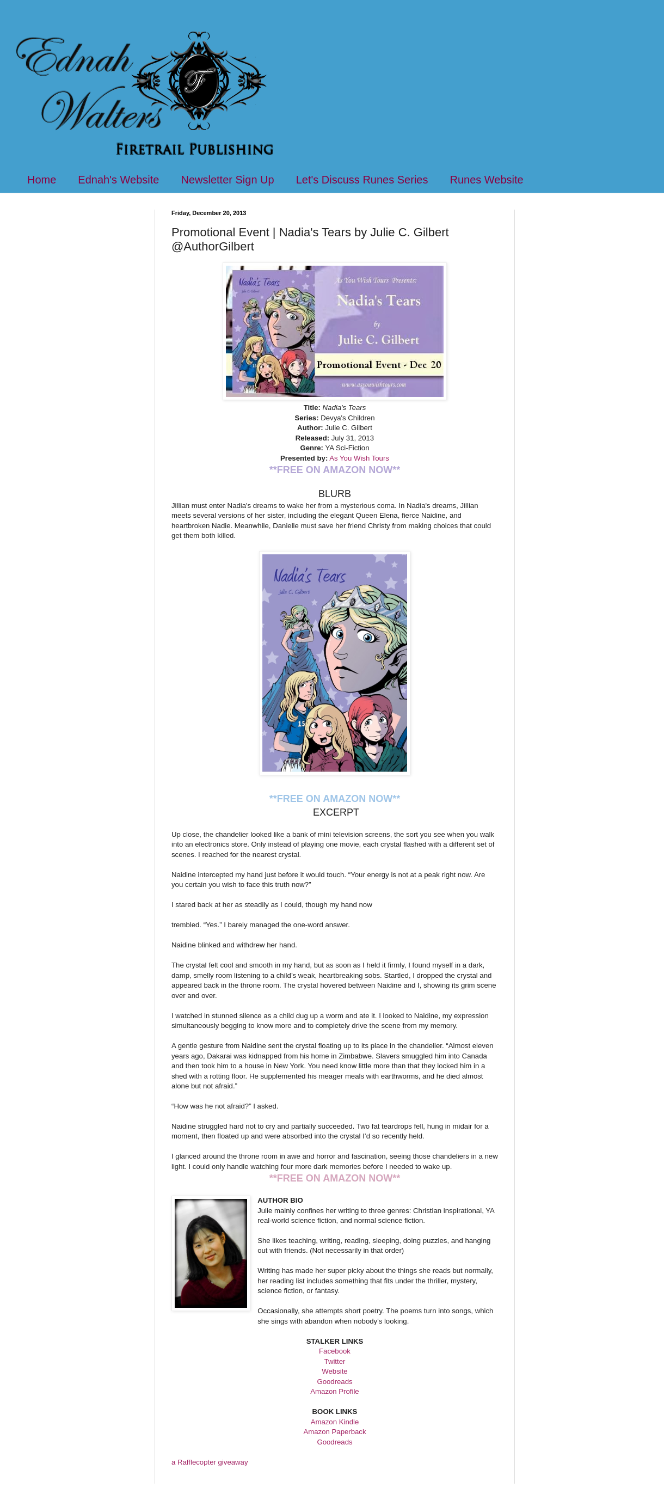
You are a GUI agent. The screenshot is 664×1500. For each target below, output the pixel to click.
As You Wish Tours (359, 458)
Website (334, 1371)
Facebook (335, 1351)
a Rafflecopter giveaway (209, 1462)
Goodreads (334, 1381)
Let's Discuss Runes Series (362, 180)
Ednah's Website (118, 180)
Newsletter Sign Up (227, 180)
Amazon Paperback (334, 1432)
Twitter (335, 1361)
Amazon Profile (334, 1391)
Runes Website (486, 180)
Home (41, 180)
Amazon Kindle (335, 1422)
